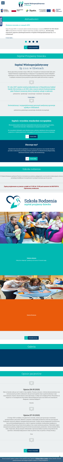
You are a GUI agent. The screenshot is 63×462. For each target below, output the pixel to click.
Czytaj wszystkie (33, 47)
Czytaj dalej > (9, 38)
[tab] (26, 42)
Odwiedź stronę (33, 338)
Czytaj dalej (33, 136)
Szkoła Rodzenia (31, 315)
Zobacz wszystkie (33, 450)
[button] (3, 2)
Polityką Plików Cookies (42, 458)
